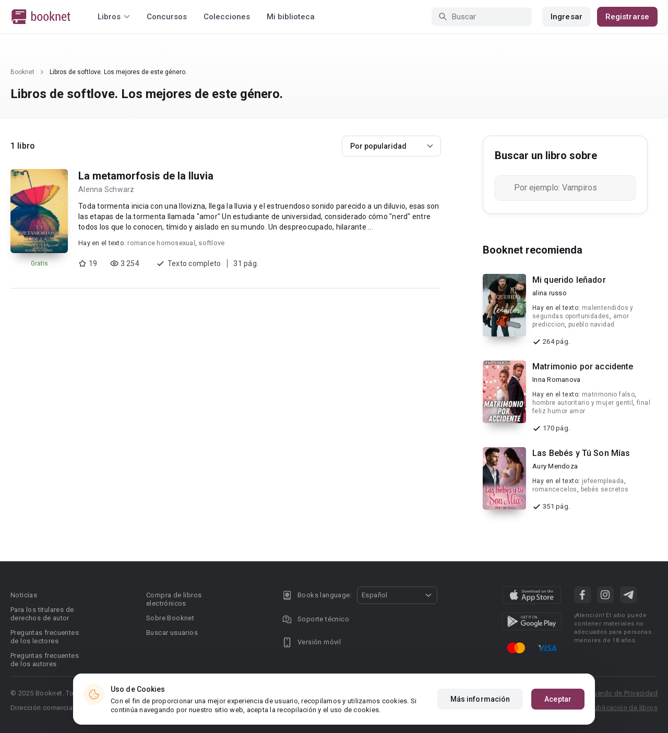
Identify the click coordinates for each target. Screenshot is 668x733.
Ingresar (566, 16)
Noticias (23, 595)
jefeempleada (603, 481)
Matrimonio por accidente (583, 366)
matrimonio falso (608, 394)
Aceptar (557, 699)
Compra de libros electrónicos (173, 599)
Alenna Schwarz (106, 189)
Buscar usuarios (172, 632)
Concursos (167, 16)
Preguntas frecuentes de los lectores (44, 637)
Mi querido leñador (569, 280)
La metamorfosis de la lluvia (145, 176)
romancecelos (554, 489)
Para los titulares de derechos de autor (42, 614)
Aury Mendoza (555, 466)
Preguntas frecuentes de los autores (44, 660)
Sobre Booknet (170, 618)
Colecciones (227, 16)
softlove (211, 243)
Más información (480, 699)
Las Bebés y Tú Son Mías (581, 453)
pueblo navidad (591, 324)
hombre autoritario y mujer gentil (582, 402)
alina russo (549, 293)
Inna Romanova (556, 379)
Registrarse (627, 16)
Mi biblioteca (291, 16)
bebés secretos (605, 489)
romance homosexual (161, 243)
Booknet (22, 72)
